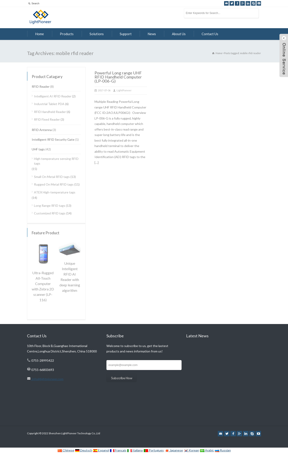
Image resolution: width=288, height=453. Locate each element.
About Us (179, 34)
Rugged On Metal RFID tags (54, 184)
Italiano (135, 450)
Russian (223, 450)
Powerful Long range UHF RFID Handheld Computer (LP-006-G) (118, 76)
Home (39, 34)
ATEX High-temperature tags (54, 192)
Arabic (207, 450)
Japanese (173, 450)
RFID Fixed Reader (47, 119)
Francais (118, 450)
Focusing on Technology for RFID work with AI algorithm (221, 354)
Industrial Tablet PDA (49, 104)
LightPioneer (124, 90)
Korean (191, 450)
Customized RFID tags (49, 213)
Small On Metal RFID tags (52, 177)
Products (67, 34)
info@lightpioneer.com (47, 379)
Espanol (101, 450)
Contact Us (210, 34)
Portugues (154, 450)
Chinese (65, 450)
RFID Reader (41, 86)
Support (126, 34)
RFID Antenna (42, 130)
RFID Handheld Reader (50, 112)
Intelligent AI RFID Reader (52, 96)
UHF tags (38, 149)
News (152, 34)
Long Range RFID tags (49, 205)
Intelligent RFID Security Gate (53, 139)
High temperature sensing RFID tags (56, 161)
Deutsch (83, 450)
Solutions (97, 34)
